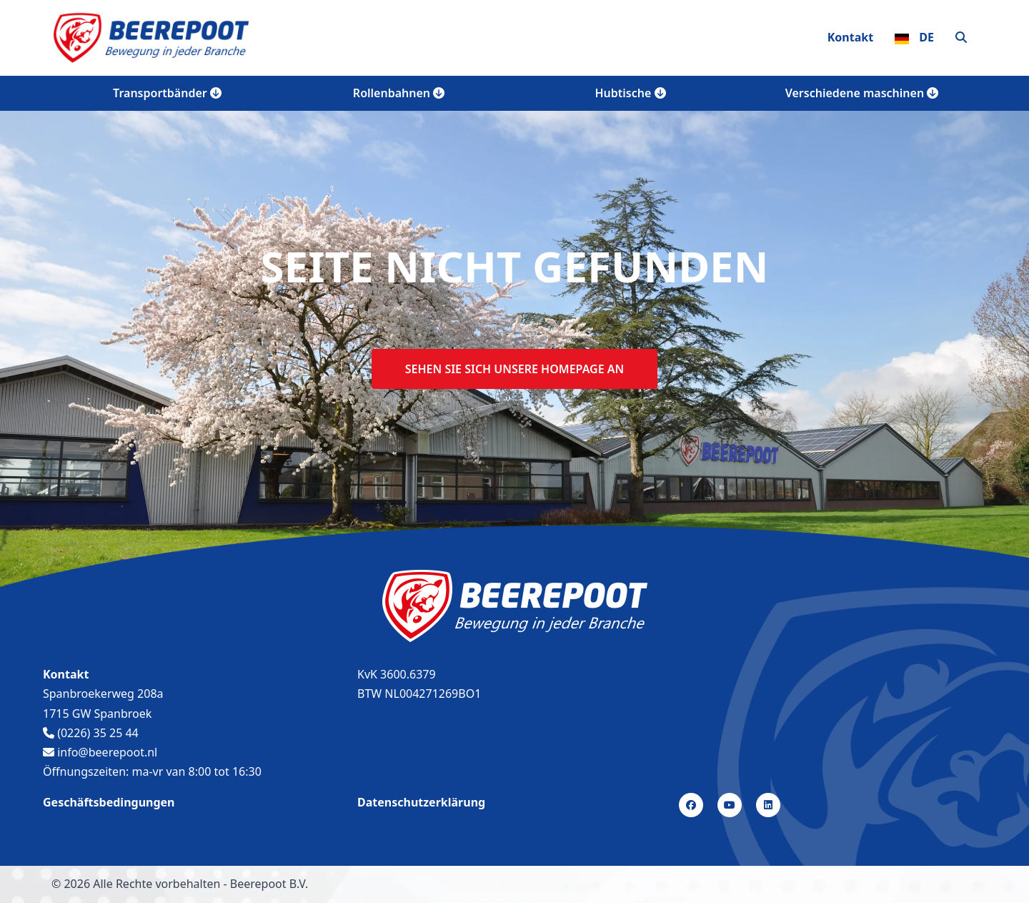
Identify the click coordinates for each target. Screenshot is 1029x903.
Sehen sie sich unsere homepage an (514, 369)
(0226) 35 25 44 (91, 733)
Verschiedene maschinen (862, 93)
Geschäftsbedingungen (109, 802)
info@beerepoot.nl (100, 752)
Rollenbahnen (398, 93)
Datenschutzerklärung (421, 802)
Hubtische (630, 93)
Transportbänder (167, 93)
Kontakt (850, 37)
